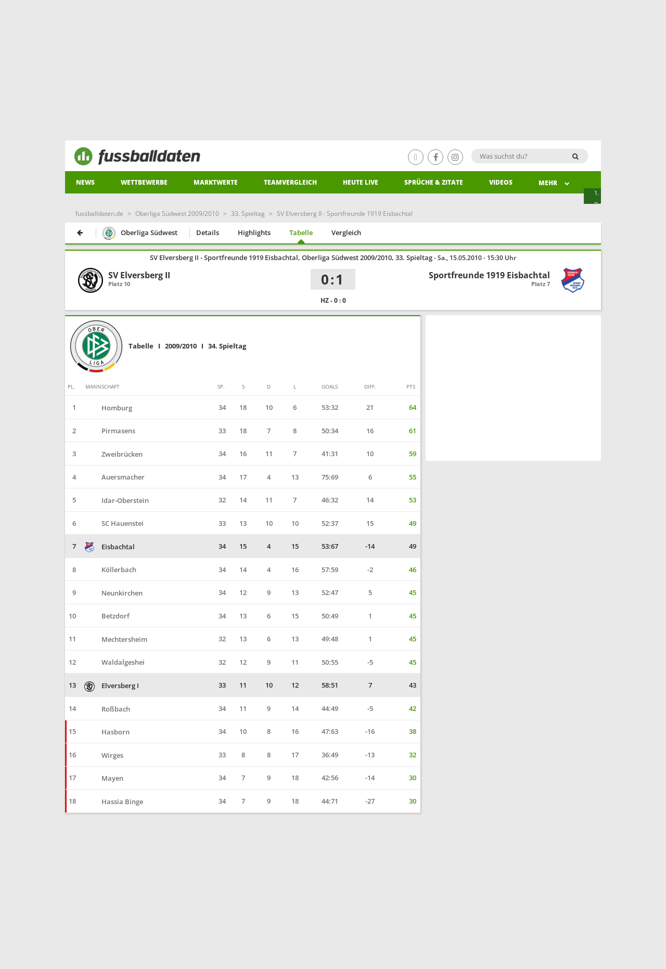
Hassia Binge (113, 801)
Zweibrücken (113, 454)
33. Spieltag (248, 213)
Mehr (555, 182)
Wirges (103, 755)
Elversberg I (111, 685)
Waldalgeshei (114, 662)
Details (207, 232)
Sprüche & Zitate (433, 182)
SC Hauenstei (114, 523)
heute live (360, 182)
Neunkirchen (113, 593)
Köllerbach (110, 569)
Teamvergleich (290, 182)
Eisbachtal (109, 546)
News (85, 182)
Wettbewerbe (144, 182)
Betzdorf (107, 616)
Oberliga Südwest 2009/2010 (177, 213)
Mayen (103, 778)
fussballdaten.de (99, 213)
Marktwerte (216, 182)
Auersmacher (114, 477)
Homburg (108, 407)
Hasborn (107, 732)
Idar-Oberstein (116, 500)
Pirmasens (109, 430)
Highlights (254, 232)
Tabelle (301, 232)
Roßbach (107, 709)
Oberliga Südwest (140, 234)
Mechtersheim (115, 639)
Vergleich (346, 232)
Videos (501, 182)
